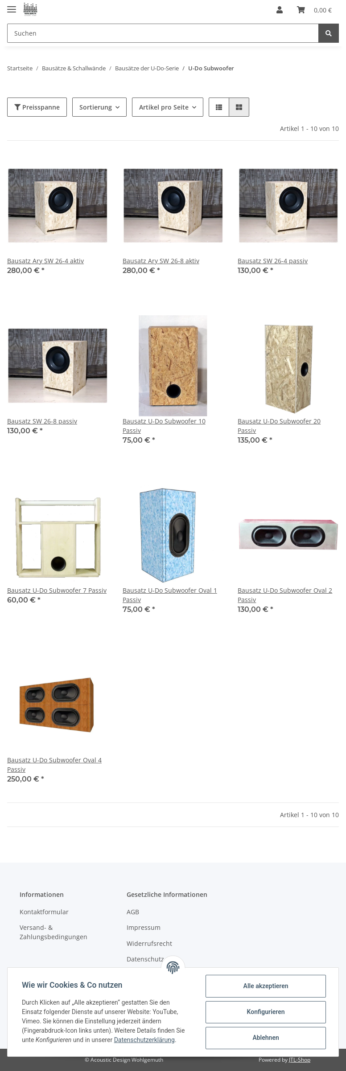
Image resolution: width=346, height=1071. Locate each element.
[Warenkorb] (314, 10)
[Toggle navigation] (11, 5)
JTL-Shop (299, 1059)
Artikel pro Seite (164, 107)
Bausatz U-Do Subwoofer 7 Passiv (57, 590)
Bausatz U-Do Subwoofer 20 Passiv (279, 426)
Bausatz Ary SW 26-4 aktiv (45, 261)
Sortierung (95, 107)
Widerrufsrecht (149, 943)
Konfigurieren (265, 1011)
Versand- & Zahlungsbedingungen (53, 932)
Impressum (144, 927)
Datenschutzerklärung (144, 1039)
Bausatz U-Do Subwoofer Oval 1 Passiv (170, 595)
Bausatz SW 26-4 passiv (273, 261)
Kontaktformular (44, 912)
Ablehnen (265, 1037)
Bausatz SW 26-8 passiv (42, 421)
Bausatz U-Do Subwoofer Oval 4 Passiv (54, 765)
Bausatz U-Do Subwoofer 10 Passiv (164, 426)
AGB (133, 912)
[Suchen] (163, 33)
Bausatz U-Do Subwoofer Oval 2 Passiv (285, 595)
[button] (279, 10)
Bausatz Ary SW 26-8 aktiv (161, 261)
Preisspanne (37, 107)
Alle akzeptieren (265, 986)
